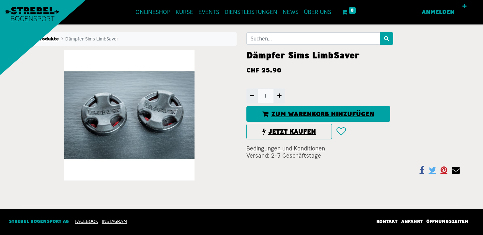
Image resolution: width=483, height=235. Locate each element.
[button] (464, 6)
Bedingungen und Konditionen (285, 148)
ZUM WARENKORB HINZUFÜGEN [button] (318, 114)
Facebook (86, 221)
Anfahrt (412, 221)
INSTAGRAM (114, 221)
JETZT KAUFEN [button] (289, 131)
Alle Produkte (42, 39)
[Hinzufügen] (279, 95)
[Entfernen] (252, 95)
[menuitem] (152, 12)
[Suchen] (386, 38)
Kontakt (386, 221)
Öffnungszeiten (447, 221)
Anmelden (438, 12)
